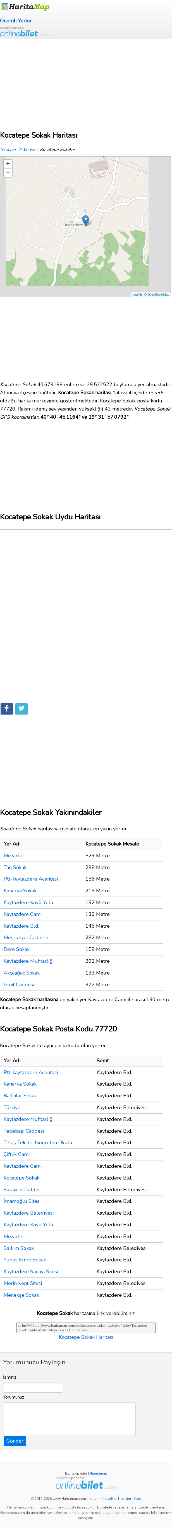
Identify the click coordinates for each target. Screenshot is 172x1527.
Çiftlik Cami (17, 1154)
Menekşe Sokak (21, 1295)
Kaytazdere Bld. (21, 926)
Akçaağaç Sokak (22, 972)
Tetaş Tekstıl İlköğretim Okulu (38, 1142)
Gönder (14, 1441)
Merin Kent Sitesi (23, 1283)
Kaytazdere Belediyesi (29, 1213)
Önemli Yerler (16, 20)
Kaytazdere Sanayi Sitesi (31, 1271)
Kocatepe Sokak (21, 1177)
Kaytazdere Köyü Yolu (28, 902)
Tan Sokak (15, 867)
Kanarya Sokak (20, 890)
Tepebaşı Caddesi (24, 1131)
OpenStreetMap (158, 294)
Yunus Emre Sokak (25, 1259)
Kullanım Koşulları (103, 1498)
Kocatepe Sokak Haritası (86, 1337)
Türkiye (12, 1107)
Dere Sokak (17, 949)
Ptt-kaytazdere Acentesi (31, 879)
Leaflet (137, 294)
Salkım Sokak (19, 1248)
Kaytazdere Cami (23, 914)
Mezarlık (13, 855)
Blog (137, 1498)
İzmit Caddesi (19, 984)
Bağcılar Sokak (20, 1095)
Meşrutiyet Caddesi (26, 937)
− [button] (8, 173)
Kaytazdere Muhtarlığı (29, 961)
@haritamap (97, 1473)
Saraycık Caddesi (23, 1189)
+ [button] (8, 164)
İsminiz (9, 1377)
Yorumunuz (13, 1397)
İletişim (125, 1498)
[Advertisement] (86, 81)
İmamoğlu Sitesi (22, 1201)
